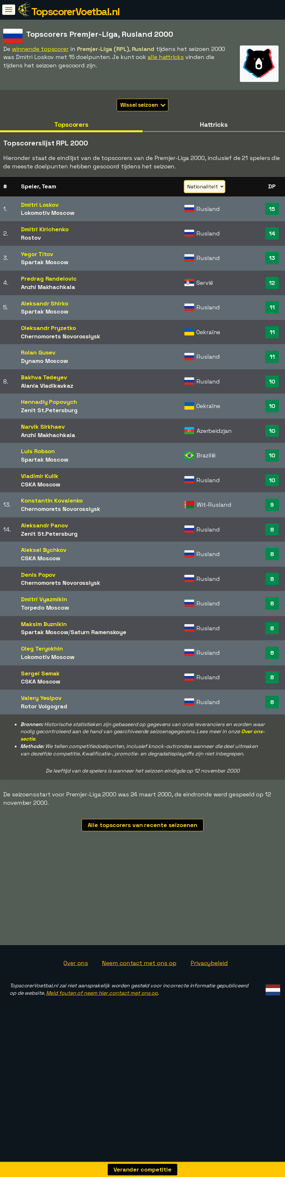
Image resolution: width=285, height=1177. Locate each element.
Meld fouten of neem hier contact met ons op (102, 1054)
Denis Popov (38, 574)
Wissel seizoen (142, 104)
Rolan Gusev (38, 352)
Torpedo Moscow (45, 607)
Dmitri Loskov (40, 204)
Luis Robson (38, 451)
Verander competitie (142, 1169)
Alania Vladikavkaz (47, 385)
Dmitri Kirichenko (44, 229)
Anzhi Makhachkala (48, 287)
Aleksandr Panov (44, 525)
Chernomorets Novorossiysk (60, 336)
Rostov (31, 237)
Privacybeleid (209, 1024)
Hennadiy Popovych (49, 401)
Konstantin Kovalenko (52, 500)
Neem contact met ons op (139, 1024)
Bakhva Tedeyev (44, 377)
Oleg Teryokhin (42, 648)
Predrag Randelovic (48, 278)
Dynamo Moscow (44, 360)
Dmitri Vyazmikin (44, 599)
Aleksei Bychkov (43, 550)
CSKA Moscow (40, 484)
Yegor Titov (37, 254)
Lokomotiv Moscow (47, 212)
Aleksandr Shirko (44, 303)
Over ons (76, 1024)
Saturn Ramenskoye (98, 632)
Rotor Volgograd (44, 706)
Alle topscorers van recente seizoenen (142, 825)
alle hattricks (166, 57)
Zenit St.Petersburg (49, 410)
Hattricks (214, 124)
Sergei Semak (40, 673)
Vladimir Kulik (39, 476)
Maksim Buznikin (44, 624)
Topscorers (71, 124)
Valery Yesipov (41, 698)
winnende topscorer (40, 49)
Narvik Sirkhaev (43, 426)
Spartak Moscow (44, 262)
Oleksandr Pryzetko (48, 328)
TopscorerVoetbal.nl (75, 11)
